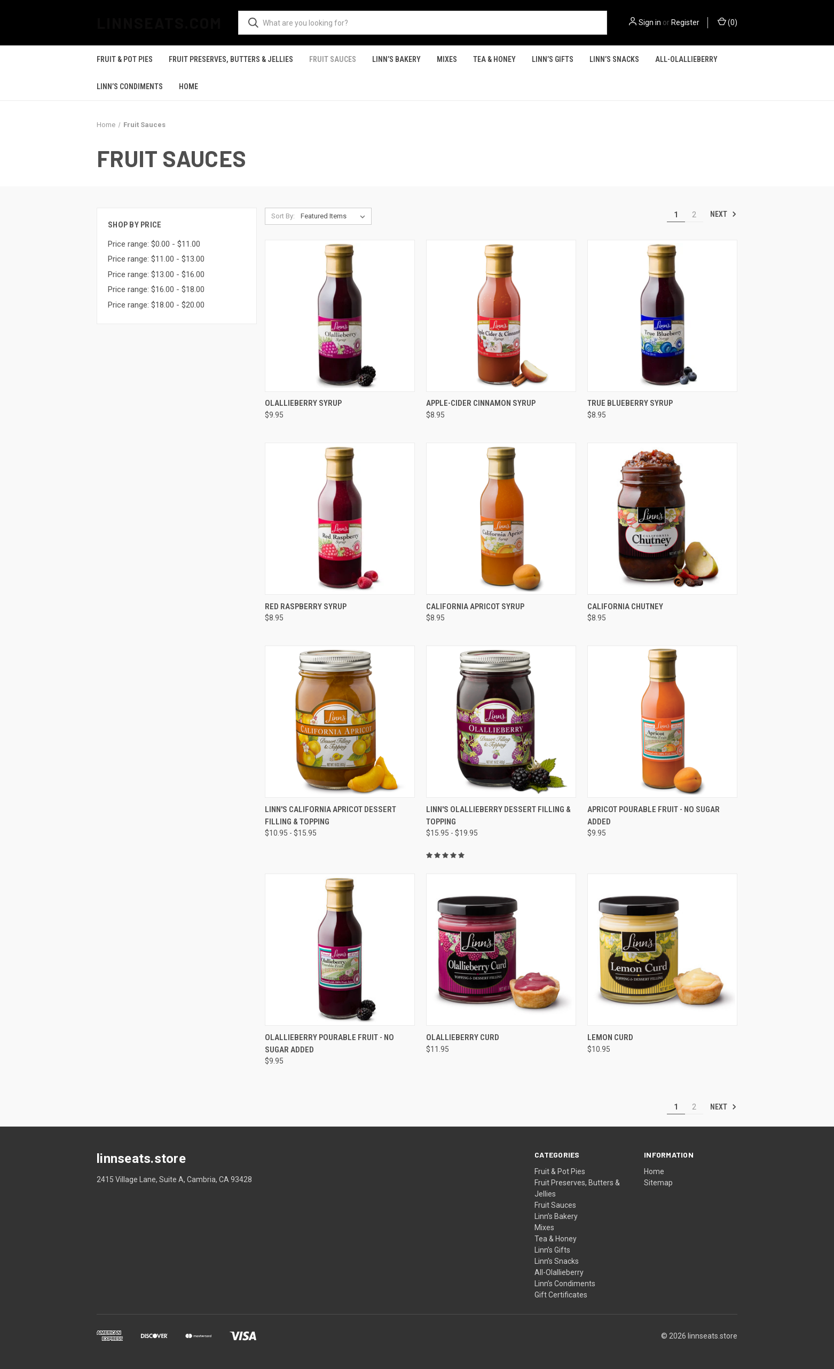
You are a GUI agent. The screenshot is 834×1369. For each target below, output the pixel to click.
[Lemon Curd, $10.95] (662, 950)
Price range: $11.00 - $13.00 (156, 259)
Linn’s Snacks (614, 59)
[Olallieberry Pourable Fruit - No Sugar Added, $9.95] (340, 950)
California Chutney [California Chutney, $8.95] (625, 606)
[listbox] (335, 216)
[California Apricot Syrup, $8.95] (501, 519)
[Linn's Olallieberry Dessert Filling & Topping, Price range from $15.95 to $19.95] (501, 722)
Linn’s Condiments (130, 86)
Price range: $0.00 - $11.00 (154, 244)
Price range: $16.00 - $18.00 (156, 289)
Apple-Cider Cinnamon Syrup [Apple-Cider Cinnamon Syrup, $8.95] (481, 403)
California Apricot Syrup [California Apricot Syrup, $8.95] (475, 606)
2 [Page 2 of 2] (694, 214)
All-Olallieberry (686, 59)
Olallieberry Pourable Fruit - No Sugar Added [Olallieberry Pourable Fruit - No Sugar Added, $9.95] (329, 1044)
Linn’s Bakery (396, 59)
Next (723, 214)
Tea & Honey (494, 59)
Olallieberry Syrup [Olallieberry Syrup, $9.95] (303, 403)
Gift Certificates (560, 1295)
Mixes (447, 59)
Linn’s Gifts (552, 59)
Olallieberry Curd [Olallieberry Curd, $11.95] (462, 1037)
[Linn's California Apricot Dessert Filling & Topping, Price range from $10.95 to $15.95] (340, 722)
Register (685, 22)
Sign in (650, 22)
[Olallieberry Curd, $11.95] (501, 950)
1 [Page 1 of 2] (676, 214)
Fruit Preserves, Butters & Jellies (231, 59)
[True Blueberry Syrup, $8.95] (662, 316)
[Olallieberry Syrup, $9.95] (340, 316)
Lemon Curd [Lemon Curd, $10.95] (610, 1037)
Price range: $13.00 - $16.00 (156, 274)
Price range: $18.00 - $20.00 (156, 305)
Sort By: (283, 216)
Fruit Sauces (332, 59)
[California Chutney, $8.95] (662, 519)
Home (188, 86)
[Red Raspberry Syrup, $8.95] (340, 519)
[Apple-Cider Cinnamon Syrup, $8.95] (501, 316)
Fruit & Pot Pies (125, 59)
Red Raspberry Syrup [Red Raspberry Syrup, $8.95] (306, 606)
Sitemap (658, 1182)
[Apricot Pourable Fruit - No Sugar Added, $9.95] (662, 722)
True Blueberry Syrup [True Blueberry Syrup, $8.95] (630, 403)
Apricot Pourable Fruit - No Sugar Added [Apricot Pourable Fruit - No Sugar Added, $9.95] (653, 816)
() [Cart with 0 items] (727, 22)
